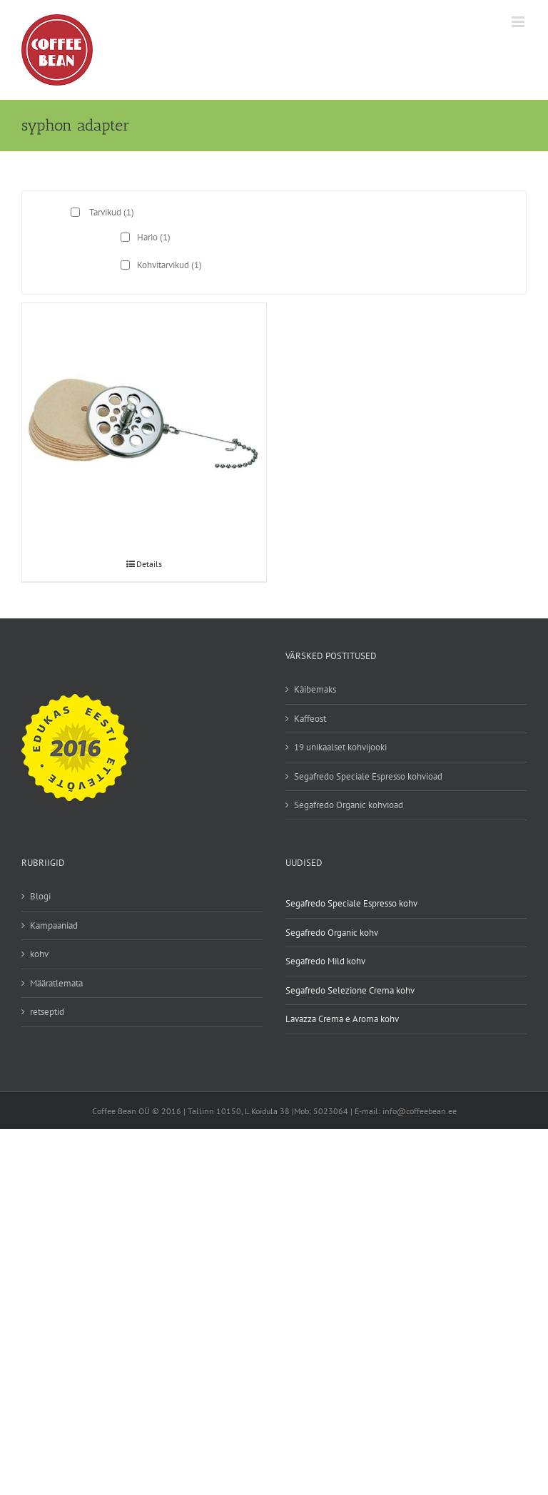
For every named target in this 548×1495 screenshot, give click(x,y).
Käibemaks (315, 689)
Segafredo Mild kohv (325, 961)
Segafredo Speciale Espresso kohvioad (368, 776)
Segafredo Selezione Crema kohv (350, 990)
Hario (154, 237)
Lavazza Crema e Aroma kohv (342, 1019)
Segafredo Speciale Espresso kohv (351, 903)
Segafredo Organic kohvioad (348, 805)
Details (149, 563)
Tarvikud (111, 212)
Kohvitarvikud (169, 265)
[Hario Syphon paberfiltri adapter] (144, 387)
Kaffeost (310, 719)
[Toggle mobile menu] (519, 21)
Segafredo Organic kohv (331, 933)
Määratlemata (56, 983)
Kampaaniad (54, 925)
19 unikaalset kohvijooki (340, 747)
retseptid (47, 1012)
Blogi (40, 896)
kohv (39, 954)
